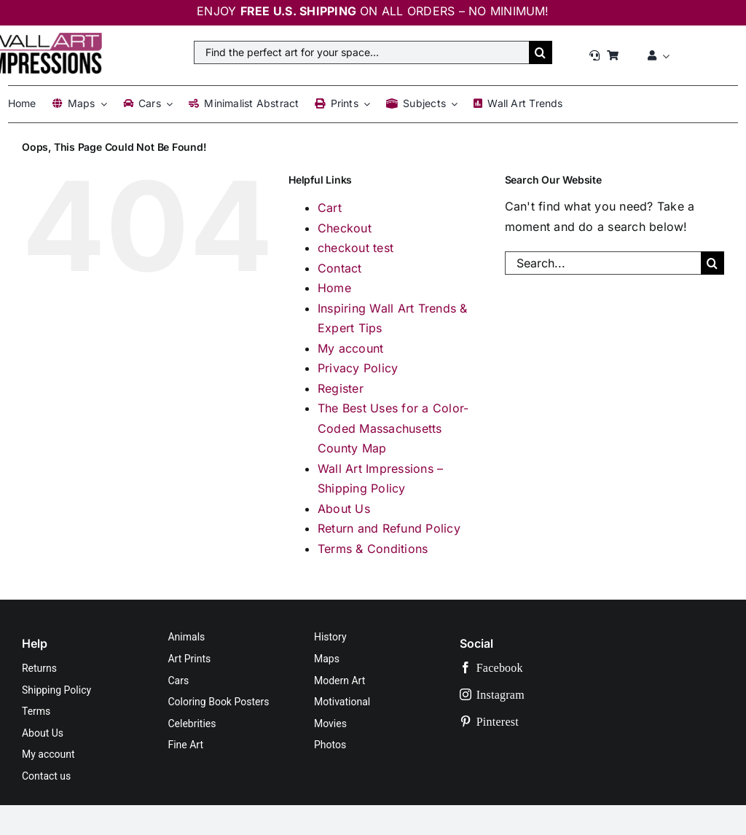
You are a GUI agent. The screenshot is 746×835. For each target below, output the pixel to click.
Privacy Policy (358, 368)
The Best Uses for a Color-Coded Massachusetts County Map (393, 428)
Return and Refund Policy (389, 528)
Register (341, 388)
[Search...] (603, 263)
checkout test (355, 247)
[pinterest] (537, 722)
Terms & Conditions (373, 548)
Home (334, 288)
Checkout (345, 228)
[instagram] (537, 695)
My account (350, 348)
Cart (330, 207)
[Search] (540, 52)
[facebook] (537, 668)
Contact (340, 268)
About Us (344, 508)
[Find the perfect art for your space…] (361, 52)
